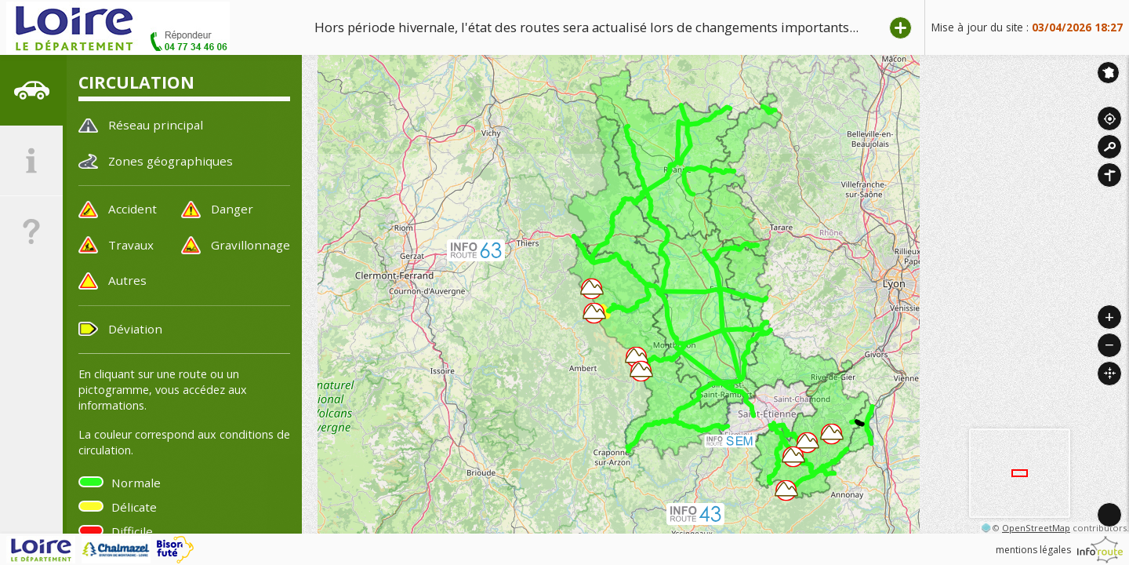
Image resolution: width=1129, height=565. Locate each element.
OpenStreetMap (1036, 528)
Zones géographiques (170, 161)
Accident (132, 209)
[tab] (31, 90)
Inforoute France (1108, 72)
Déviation (135, 329)
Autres (127, 280)
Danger (232, 209)
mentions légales (1033, 549)
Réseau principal (155, 125)
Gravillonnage (250, 245)
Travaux (131, 245)
